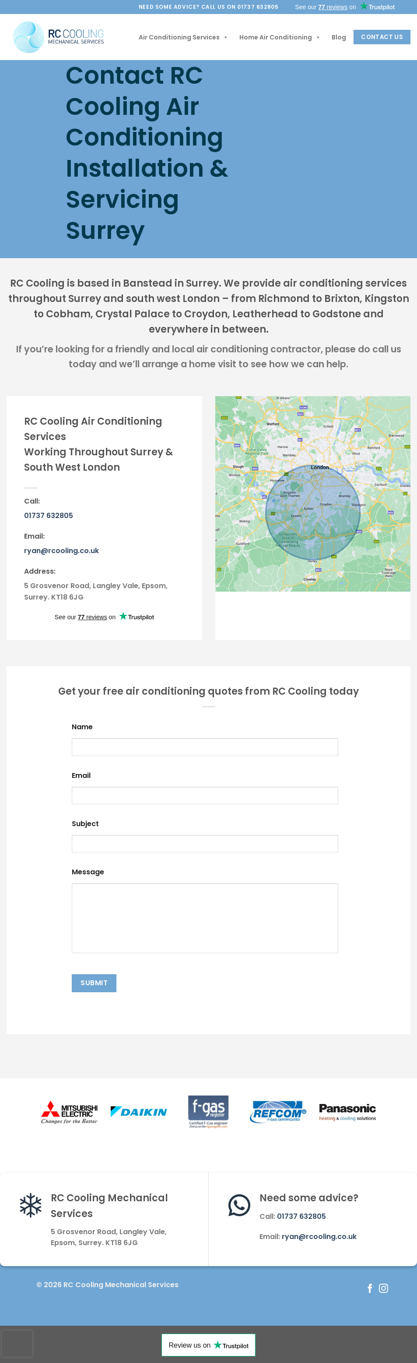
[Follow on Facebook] (370, 1289)
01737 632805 (48, 516)
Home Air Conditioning (280, 37)
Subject (85, 824)
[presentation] (17, 1344)
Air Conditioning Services (183, 37)
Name (82, 727)
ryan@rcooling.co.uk (61, 551)
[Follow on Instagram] (383, 1289)
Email (81, 776)
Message (88, 872)
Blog (339, 37)
